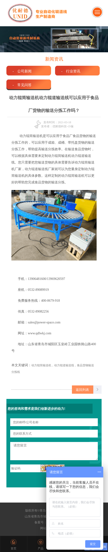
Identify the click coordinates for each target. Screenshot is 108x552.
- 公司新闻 (22, 71)
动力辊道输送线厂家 (40, 169)
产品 (40, 548)
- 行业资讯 (70, 71)
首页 (13, 548)
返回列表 (82, 390)
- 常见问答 (22, 85)
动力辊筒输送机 (31, 136)
